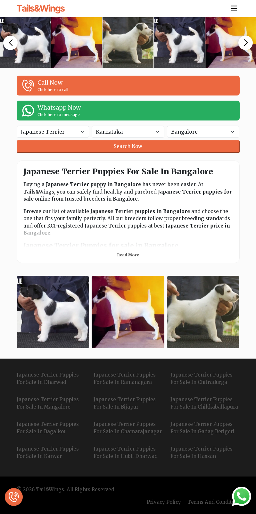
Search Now (128, 146)
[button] (10, 43)
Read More (128, 255)
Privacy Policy (164, 502)
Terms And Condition (213, 502)
